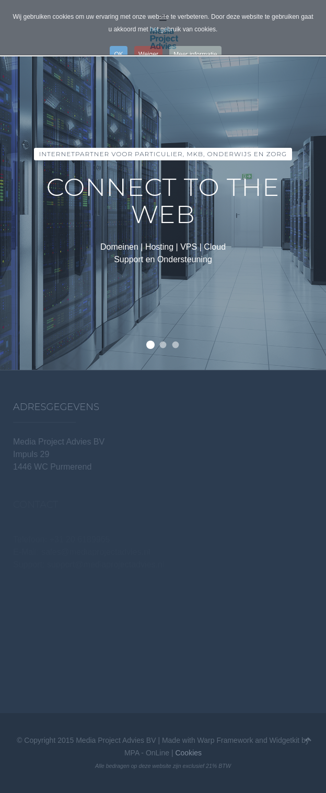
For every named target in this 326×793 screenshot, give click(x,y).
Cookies (188, 753)
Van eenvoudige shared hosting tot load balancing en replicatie (163, 345)
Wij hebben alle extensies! (175, 345)
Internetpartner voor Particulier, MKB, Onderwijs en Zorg (150, 345)
